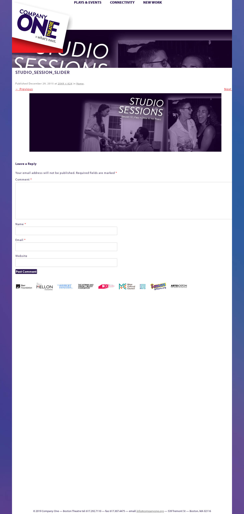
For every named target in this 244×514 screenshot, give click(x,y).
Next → (229, 89)
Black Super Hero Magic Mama (108, 317)
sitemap (100, 23)
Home (18, 11)
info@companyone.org (150, 511)
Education (186, 329)
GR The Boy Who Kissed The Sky (201, 311)
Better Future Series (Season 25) (84, 317)
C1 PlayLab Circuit (156, 413)
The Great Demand (227, 389)
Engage (159, 23)
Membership (62, 395)
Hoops (19, 17)
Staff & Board (193, 389)
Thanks (176, 23)
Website (21, 256)
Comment (23, 179)
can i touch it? (142, 323)
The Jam (58, 23)
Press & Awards (216, 23)
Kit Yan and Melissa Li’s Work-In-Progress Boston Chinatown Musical (36, 365)
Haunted (210, 329)
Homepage (228, 329)
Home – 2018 (217, 323)
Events (155, 503)
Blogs (155, 467)
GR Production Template (195, 323)
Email (20, 240)
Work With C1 (79, 497)
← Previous (24, 89)
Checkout (161, 329)
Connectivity (122, 2)
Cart (151, 11)
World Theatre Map (156, 455)
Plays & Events (87, 2)
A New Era (32, 323)
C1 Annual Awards (198, 497)
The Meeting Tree (63, 497)
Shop (186, 17)
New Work (152, 2)
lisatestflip (53, 395)
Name (20, 224)
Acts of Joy (49, 323)
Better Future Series (67, 323)
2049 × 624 (65, 83)
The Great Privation (39, 497)
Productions (133, 503)
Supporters (191, 503)
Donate (179, 11)
